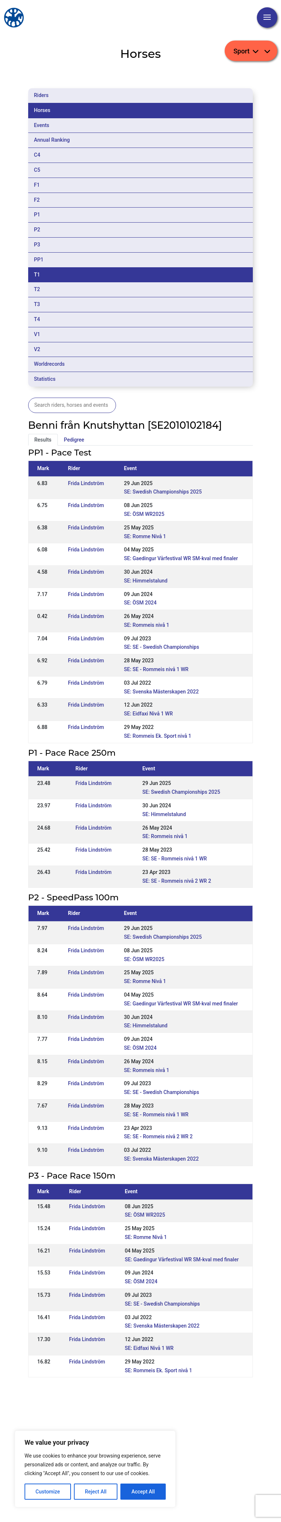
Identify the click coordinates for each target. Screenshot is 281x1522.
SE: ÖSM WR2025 (144, 514)
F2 (37, 200)
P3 (37, 245)
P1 (37, 214)
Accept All (143, 1492)
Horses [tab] (42, 110)
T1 (37, 275)
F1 (37, 185)
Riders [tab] (41, 95)
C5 (37, 170)
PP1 (39, 260)
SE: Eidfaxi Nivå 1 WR (148, 714)
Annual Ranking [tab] (52, 140)
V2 (37, 349)
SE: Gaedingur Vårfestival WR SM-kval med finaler (181, 558)
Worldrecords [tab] (49, 364)
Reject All (95, 1492)
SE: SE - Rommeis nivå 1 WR (156, 669)
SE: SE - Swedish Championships (161, 647)
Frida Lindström (86, 483)
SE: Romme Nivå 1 (145, 536)
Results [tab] (43, 440)
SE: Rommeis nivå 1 (146, 625)
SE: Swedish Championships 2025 (163, 492)
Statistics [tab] (45, 379)
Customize (47, 1492)
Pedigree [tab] (74, 440)
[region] (95, 1468)
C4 (37, 155)
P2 (37, 229)
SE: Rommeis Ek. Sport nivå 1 (157, 736)
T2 (37, 289)
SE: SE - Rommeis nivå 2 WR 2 (176, 881)
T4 (37, 319)
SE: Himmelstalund (146, 581)
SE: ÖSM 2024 (140, 603)
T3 (37, 304)
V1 (37, 334)
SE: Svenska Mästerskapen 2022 (161, 692)
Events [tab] (41, 125)
